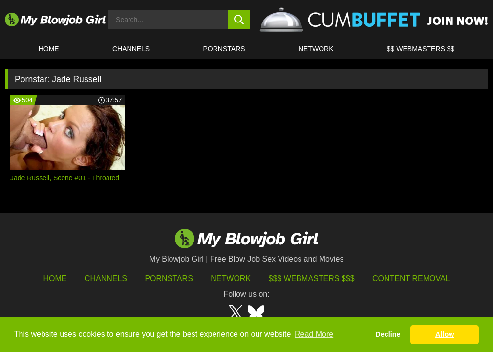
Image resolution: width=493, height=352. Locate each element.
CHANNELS (131, 49)
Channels (106, 278)
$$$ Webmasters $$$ (312, 278)
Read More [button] (314, 334)
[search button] (238, 19)
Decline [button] (387, 334)
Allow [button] (444, 334)
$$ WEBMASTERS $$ (421, 49)
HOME (49, 49)
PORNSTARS (224, 49)
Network (316, 49)
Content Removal (411, 278)
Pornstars (169, 278)
